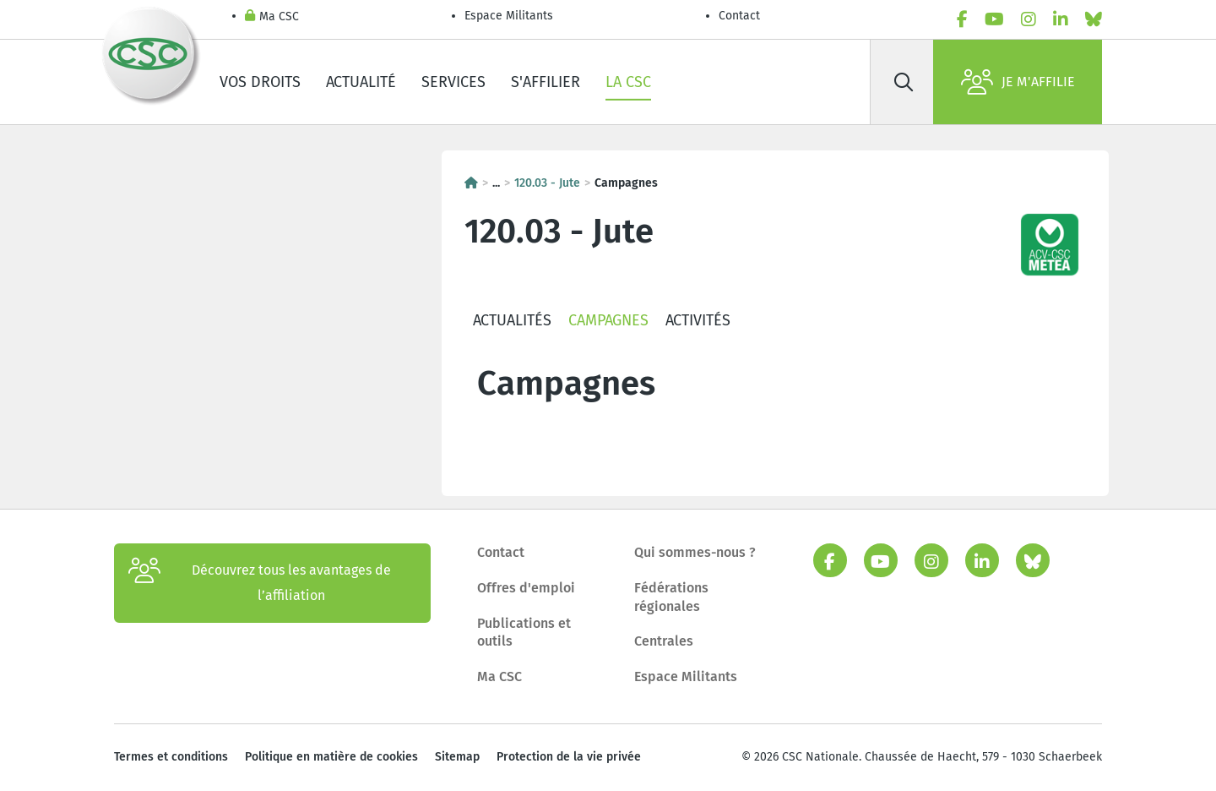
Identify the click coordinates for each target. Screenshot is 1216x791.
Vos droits (260, 82)
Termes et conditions (171, 757)
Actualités (512, 320)
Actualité (361, 82)
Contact (739, 15)
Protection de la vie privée (569, 757)
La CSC (628, 82)
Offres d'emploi (526, 588)
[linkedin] (1061, 19)
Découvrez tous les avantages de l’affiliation (259, 583)
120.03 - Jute (547, 183)
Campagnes (608, 320)
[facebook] (962, 19)
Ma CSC (272, 17)
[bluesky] (1093, 19)
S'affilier (545, 82)
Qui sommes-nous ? (695, 552)
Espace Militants (508, 15)
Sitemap (457, 757)
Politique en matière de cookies (331, 757)
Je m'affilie (1018, 82)
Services (453, 82)
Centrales (663, 641)
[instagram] (1028, 19)
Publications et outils (524, 632)
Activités (697, 320)
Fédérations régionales (671, 597)
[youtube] (994, 19)
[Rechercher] (903, 82)
